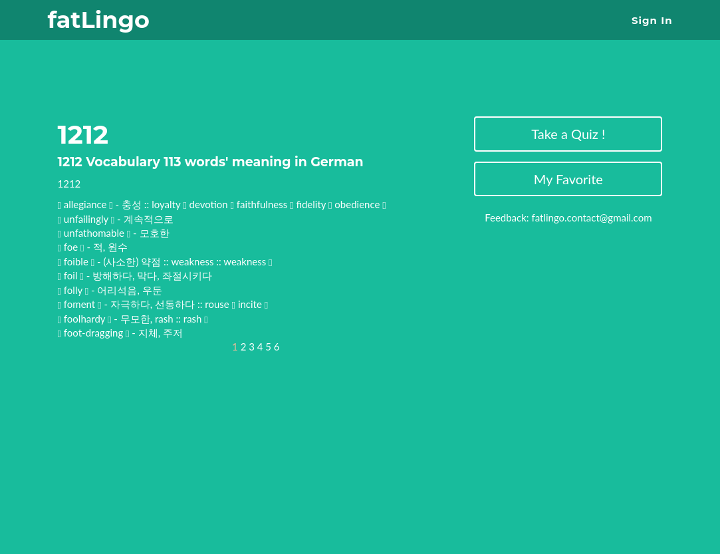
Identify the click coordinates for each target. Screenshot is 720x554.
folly (74, 290)
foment (81, 304)
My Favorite (568, 179)
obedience (360, 204)
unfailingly (87, 219)
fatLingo (99, 19)
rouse (220, 304)
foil (72, 275)
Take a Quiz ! (568, 134)
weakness (247, 261)
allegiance (86, 204)
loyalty (169, 204)
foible (77, 261)
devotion (212, 204)
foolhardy (86, 319)
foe (72, 247)
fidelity (314, 204)
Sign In (652, 20)
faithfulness (265, 204)
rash (195, 319)
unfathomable (95, 233)
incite (253, 304)
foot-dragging (95, 333)
